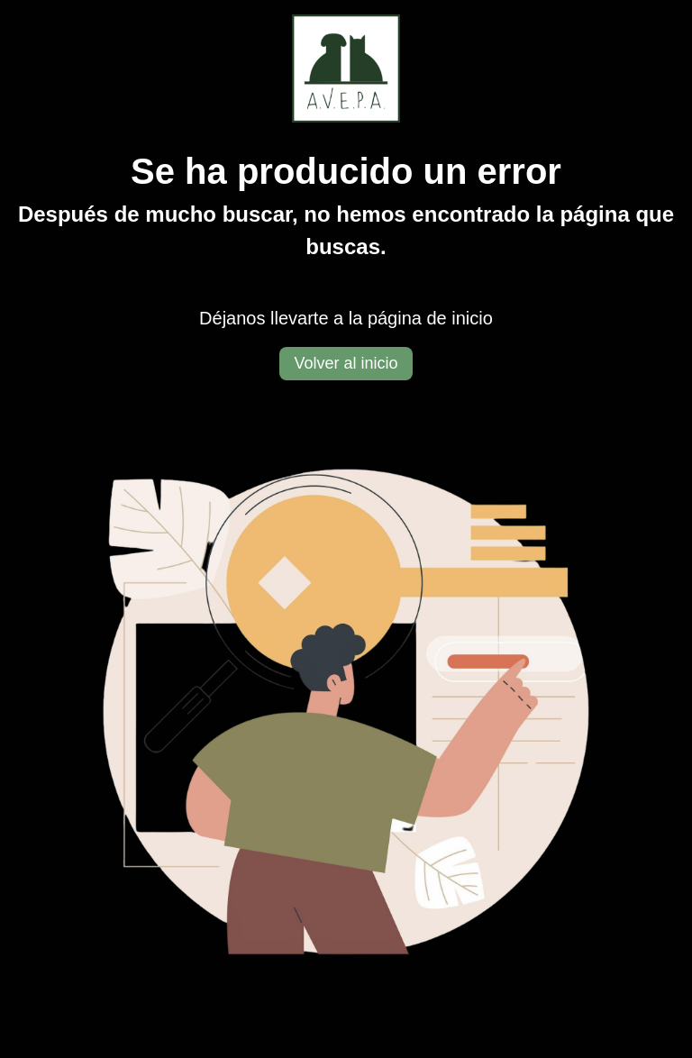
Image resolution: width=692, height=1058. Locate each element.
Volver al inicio (345, 363)
